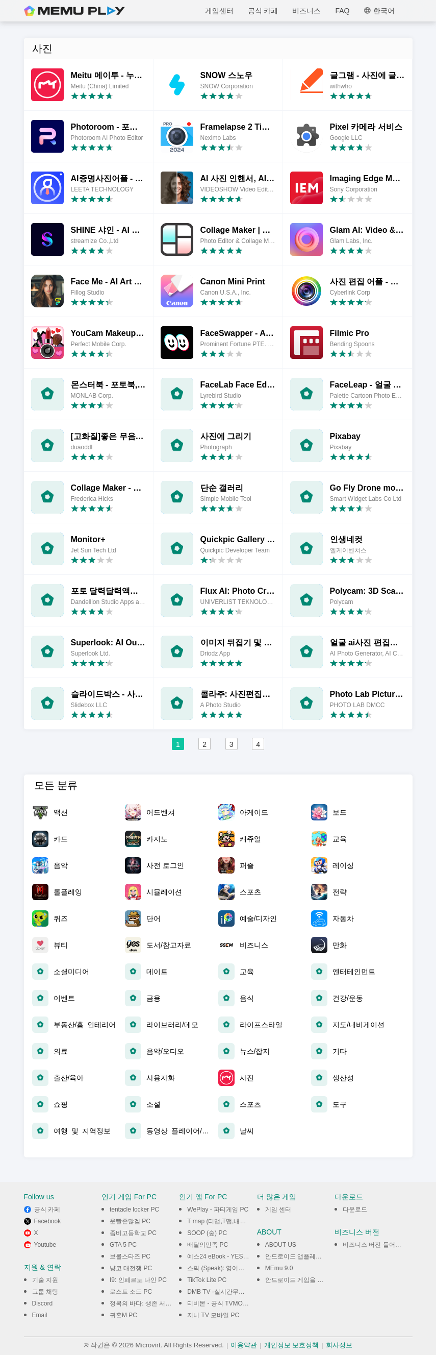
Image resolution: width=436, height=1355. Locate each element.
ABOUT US (280, 1244)
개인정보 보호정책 (291, 1345)
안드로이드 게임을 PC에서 (301, 1280)
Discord (42, 1303)
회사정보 (339, 1345)
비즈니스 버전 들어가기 (375, 1244)
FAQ (342, 11)
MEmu (74, 11)
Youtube (45, 1244)
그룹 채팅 (45, 1291)
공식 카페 (263, 11)
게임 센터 (278, 1209)
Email (39, 1315)
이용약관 (243, 1345)
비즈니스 (306, 11)
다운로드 (355, 1209)
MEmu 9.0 (279, 1268)
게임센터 (219, 11)
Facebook (47, 1221)
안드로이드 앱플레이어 (296, 1256)
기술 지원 (45, 1280)
